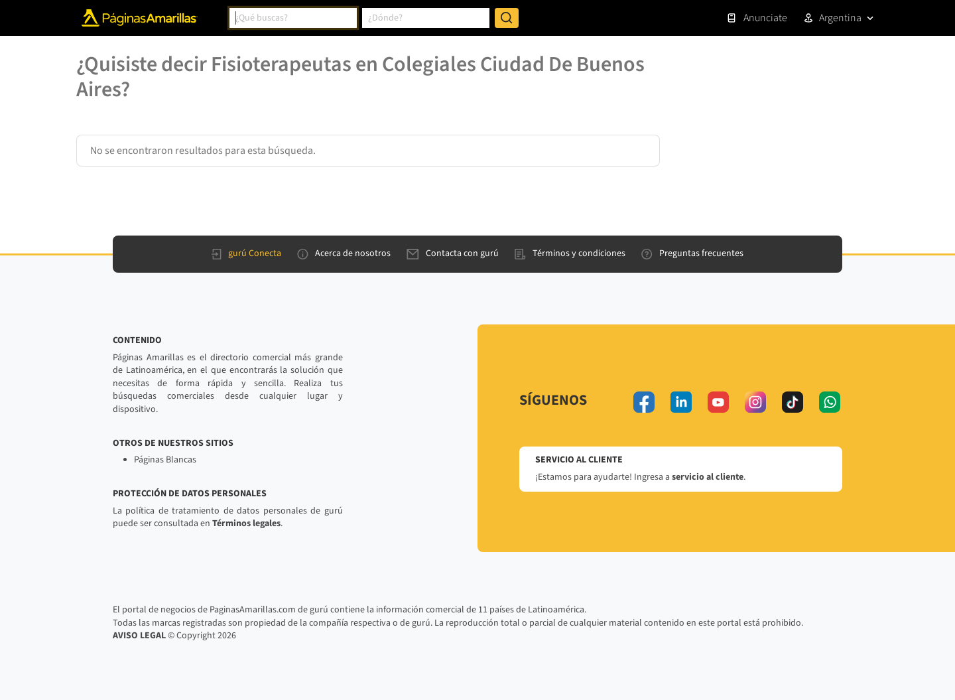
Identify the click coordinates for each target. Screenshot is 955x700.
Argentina (840, 18)
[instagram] (755, 402)
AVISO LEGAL (139, 635)
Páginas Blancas (165, 459)
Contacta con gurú (453, 253)
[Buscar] (507, 18)
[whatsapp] (829, 402)
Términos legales (246, 523)
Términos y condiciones (570, 253)
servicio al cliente (707, 477)
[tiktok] (792, 402)
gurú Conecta (246, 253)
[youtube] (718, 402)
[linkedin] (681, 402)
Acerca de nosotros (344, 253)
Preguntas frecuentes (692, 253)
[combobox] (293, 18)
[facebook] (644, 402)
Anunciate (756, 18)
